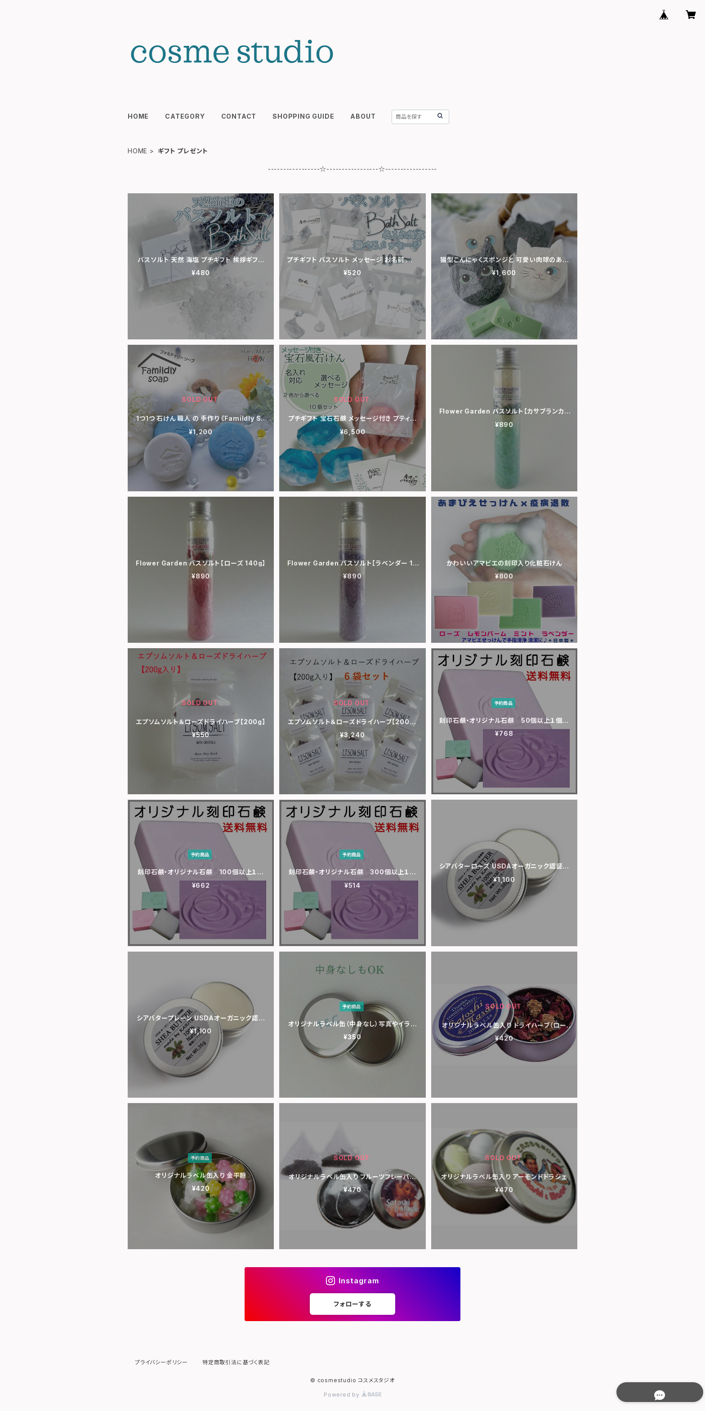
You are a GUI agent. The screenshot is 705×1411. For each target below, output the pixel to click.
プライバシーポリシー (161, 1362)
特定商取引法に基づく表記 (236, 1362)
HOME (138, 116)
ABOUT (362, 116)
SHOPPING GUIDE (303, 116)
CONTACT (239, 116)
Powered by (352, 1394)
